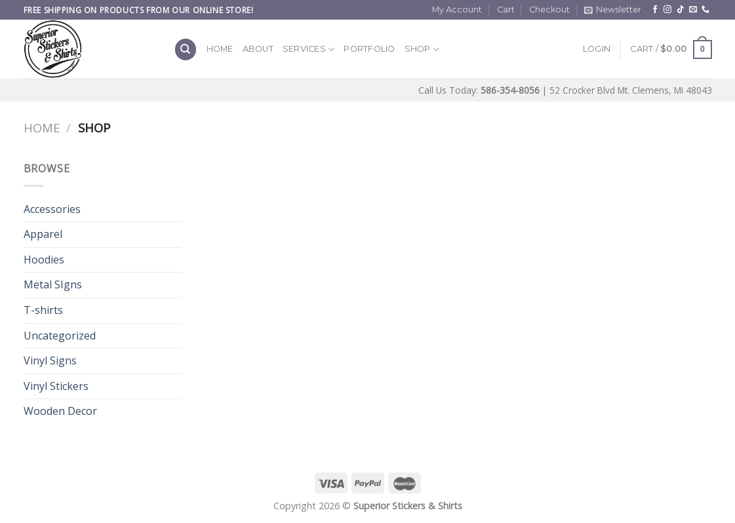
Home (220, 49)
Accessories (52, 209)
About (258, 49)
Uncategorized (60, 335)
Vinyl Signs (50, 360)
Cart (506, 9)
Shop (422, 49)
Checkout (549, 9)
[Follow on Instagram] (667, 9)
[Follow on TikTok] (681, 9)
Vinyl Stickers (56, 386)
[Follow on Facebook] (655, 9)
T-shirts (43, 310)
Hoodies (44, 259)
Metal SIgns (53, 284)
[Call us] (705, 9)
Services (309, 49)
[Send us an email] (693, 9)
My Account (457, 9)
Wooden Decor (60, 411)
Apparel (43, 234)
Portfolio (369, 49)
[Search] (185, 49)
